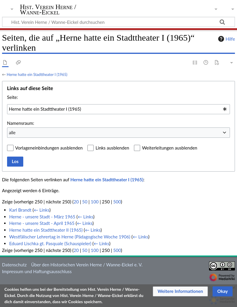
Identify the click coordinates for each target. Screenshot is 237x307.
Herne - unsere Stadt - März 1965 (42, 216)
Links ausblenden (112, 147)
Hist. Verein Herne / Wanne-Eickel (48, 9)
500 (117, 201)
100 (94, 201)
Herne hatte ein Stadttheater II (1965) (45, 230)
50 (84, 201)
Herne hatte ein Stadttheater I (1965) (37, 74)
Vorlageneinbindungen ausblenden (49, 147)
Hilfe (226, 39)
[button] (180, 291)
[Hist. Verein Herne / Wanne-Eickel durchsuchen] (118, 21)
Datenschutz (14, 264)
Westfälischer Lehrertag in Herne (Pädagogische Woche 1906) (69, 236)
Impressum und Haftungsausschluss (37, 271)
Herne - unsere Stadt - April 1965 (41, 223)
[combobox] (118, 109)
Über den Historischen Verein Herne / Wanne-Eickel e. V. (86, 264)
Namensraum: (20, 123)
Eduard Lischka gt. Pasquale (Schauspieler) (50, 243)
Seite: (12, 97)
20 (76, 201)
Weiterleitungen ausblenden (169, 147)
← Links (41, 210)
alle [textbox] (12, 132)
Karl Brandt (20, 210)
